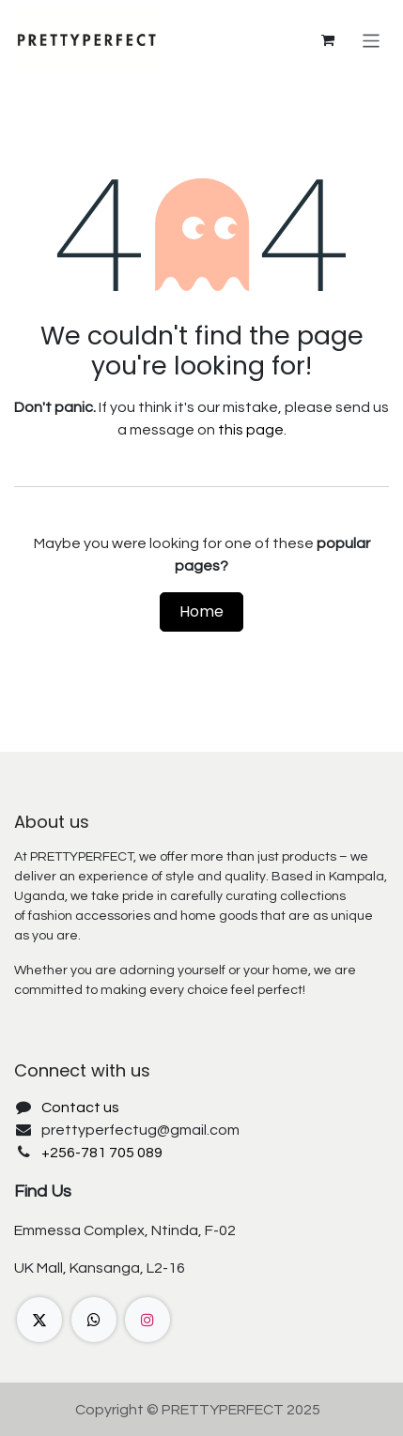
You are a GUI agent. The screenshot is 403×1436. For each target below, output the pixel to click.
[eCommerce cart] (328, 40)
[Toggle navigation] (371, 40)
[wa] (93, 1319)
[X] (39, 1319)
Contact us (80, 1107)
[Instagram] (147, 1319)
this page (251, 429)
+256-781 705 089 (102, 1152)
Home (201, 611)
